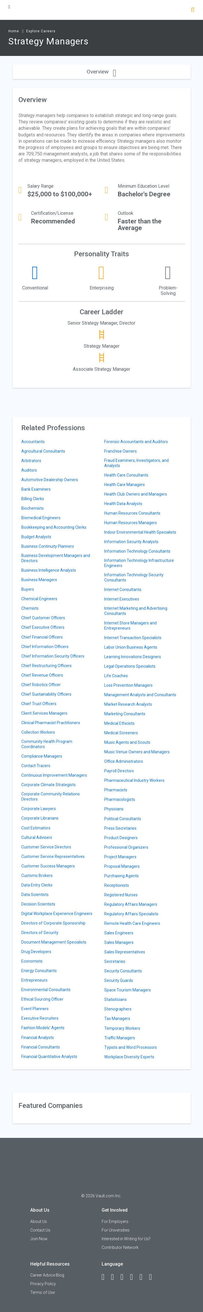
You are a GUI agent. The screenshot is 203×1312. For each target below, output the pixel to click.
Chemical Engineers (39, 598)
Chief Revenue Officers (42, 675)
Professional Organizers (126, 847)
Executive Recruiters (39, 1018)
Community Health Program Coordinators (46, 744)
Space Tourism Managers (127, 990)
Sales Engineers (118, 933)
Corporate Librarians (39, 818)
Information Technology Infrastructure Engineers (139, 563)
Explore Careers (41, 31)
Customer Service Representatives (53, 856)
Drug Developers (36, 951)
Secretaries (114, 961)
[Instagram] (134, 1277)
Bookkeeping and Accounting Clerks (53, 527)
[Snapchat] (153, 1277)
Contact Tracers (35, 765)
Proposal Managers (122, 866)
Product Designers (121, 837)
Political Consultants (122, 818)
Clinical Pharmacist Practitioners (50, 722)
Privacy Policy (43, 1283)
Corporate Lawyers (38, 808)
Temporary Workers (122, 1028)
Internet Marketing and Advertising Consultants (135, 611)
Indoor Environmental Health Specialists (140, 532)
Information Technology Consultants (137, 551)
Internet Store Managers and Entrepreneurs (130, 625)
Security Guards (118, 980)
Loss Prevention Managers (128, 685)
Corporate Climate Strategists (48, 784)
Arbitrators (31, 460)
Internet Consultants (122, 589)
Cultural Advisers (36, 837)
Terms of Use (42, 1292)
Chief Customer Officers (43, 617)
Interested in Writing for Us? (126, 1238)
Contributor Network (120, 1247)
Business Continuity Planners (47, 546)
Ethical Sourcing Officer (42, 999)
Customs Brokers (37, 875)
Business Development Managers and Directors (55, 558)
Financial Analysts (37, 1037)
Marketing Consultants (124, 713)
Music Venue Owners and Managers (137, 752)
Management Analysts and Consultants (140, 694)
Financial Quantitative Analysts (49, 1056)
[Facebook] (106, 1277)
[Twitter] (125, 1277)
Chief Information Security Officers (52, 656)
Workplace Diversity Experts (129, 1057)
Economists (32, 961)
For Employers (115, 1221)
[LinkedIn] (115, 1277)
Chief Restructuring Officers (46, 665)
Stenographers (118, 1009)
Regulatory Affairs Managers (130, 904)
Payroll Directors (119, 771)
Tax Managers (117, 1018)
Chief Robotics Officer (41, 684)
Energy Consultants (39, 970)
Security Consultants (123, 971)
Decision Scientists (38, 904)
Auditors (29, 470)
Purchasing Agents (121, 876)
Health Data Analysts (123, 503)
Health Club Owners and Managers (135, 494)
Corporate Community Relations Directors (50, 796)
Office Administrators (123, 761)
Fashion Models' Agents (42, 1027)
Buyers (27, 589)
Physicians (114, 809)
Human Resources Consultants (132, 513)
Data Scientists (35, 894)
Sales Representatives (124, 952)
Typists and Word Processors (130, 1047)
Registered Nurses (121, 895)
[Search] (193, 10)
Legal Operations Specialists (129, 666)
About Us (38, 1221)
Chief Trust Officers (38, 703)
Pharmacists (115, 790)
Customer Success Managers (48, 866)
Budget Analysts (36, 536)
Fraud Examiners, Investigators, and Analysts (136, 463)
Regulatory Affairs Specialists (131, 914)
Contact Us (40, 1230)
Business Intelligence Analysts (48, 570)
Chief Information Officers (45, 646)
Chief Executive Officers (42, 627)
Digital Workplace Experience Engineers (56, 913)
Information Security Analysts (131, 541)
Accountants (33, 441)
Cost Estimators (35, 828)
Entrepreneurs (34, 980)
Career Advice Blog (47, 1275)
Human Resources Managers (130, 522)
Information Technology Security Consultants (134, 577)
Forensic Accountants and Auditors (136, 441)
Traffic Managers (119, 1038)
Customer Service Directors (46, 847)
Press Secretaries (120, 828)
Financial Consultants (40, 1047)
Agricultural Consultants (43, 451)
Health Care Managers (124, 484)
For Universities (116, 1230)
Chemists (30, 608)
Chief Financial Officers (42, 637)
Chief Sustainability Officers (46, 694)
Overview (101, 71)
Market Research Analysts (128, 704)
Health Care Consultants (126, 475)
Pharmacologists (119, 799)
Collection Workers (38, 732)
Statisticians (115, 999)
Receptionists (116, 885)
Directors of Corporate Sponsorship (53, 923)
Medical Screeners (121, 733)
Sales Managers (119, 942)
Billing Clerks (32, 498)
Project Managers (120, 856)
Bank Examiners (36, 489)
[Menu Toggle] (9, 7)
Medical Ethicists (119, 723)
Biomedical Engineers (40, 517)
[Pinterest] (144, 1277)
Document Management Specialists (53, 942)
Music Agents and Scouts (127, 742)
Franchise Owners (120, 451)
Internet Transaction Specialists (133, 637)
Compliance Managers (41, 756)
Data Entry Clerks (36, 885)
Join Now (39, 1238)
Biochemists (32, 508)
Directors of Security (39, 932)
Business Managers (39, 579)
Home (13, 31)
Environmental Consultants (46, 989)
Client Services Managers (44, 713)
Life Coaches (116, 675)
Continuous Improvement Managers (54, 775)
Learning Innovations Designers (132, 656)
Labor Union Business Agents (130, 647)
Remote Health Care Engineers (132, 923)
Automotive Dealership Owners (49, 479)
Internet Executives (121, 599)
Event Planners (35, 1008)
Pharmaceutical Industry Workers (134, 780)
